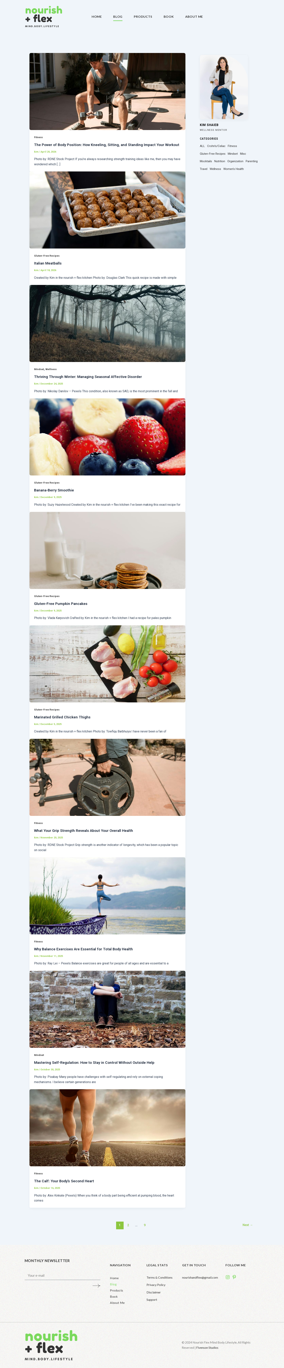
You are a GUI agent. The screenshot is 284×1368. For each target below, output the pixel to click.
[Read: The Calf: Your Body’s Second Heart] (107, 1131)
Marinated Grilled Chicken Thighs (63, 721)
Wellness (52, 373)
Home (97, 16)
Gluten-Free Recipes (47, 260)
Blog (117, 16)
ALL (202, 146)
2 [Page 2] (127, 1228)
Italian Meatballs (48, 268)
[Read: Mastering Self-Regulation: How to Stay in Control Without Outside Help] (107, 1012)
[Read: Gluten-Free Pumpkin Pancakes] (107, 554)
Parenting (252, 161)
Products (143, 16)
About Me (194, 16)
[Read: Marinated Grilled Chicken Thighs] (107, 668)
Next (247, 1228)
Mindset (39, 373)
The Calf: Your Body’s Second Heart (65, 1184)
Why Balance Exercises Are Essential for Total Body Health (85, 953)
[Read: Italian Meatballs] (107, 215)
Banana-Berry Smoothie (55, 494)
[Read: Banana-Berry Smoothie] (107, 441)
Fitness (39, 137)
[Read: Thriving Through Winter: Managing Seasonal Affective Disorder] (107, 328)
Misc (243, 153)
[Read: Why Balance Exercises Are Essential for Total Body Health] (107, 899)
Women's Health (233, 169)
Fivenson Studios (207, 1347)
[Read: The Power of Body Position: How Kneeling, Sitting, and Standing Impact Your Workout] (107, 91)
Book (169, 16)
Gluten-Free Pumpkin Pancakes (61, 608)
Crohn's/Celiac (216, 146)
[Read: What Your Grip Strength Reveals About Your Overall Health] (107, 781)
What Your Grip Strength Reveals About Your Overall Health (86, 834)
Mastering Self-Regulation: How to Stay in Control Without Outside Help (96, 1066)
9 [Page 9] (144, 1228)
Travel (203, 169)
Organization (235, 161)
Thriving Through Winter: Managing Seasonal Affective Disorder (90, 381)
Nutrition (219, 161)
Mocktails (206, 161)
